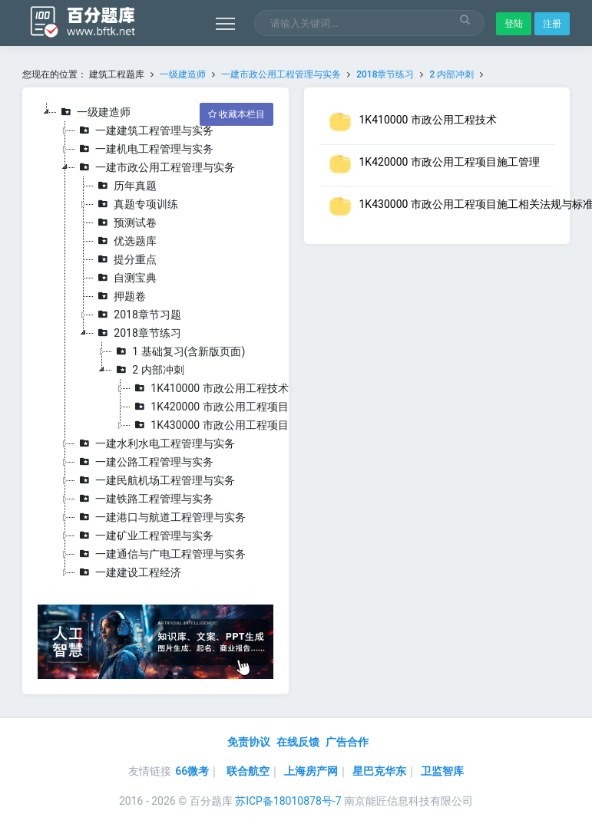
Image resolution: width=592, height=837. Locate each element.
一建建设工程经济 (128, 572)
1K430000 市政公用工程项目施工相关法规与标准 (258, 425)
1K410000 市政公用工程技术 (209, 388)
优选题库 (125, 241)
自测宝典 (125, 278)
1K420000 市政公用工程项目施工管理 (231, 406)
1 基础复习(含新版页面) (178, 351)
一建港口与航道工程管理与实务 (160, 517)
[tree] (155, 342)
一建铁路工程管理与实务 (144, 498)
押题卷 (120, 296)
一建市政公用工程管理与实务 (282, 74)
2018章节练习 (385, 74)
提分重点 (125, 259)
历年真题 (125, 185)
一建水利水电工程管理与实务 (155, 443)
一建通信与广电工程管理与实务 (160, 554)
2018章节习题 (137, 314)
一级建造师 (183, 74)
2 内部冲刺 (451, 74)
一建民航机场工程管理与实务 (155, 480)
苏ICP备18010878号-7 (288, 801)
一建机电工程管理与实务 (144, 149)
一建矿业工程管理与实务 (144, 535)
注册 (552, 23)
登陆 (513, 23)
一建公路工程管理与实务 (144, 462)
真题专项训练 (136, 204)
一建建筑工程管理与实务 (144, 130)
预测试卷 (125, 222)
